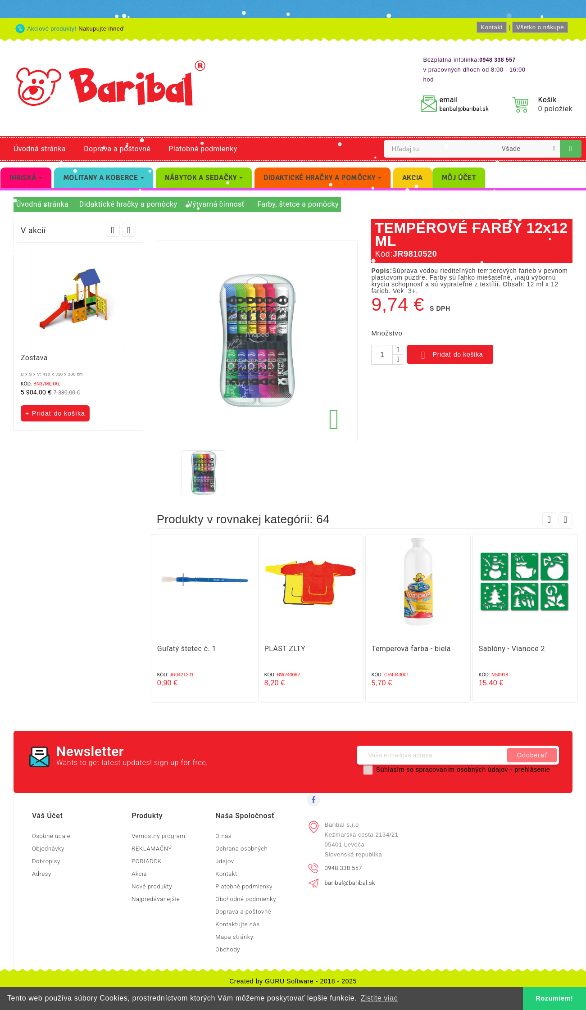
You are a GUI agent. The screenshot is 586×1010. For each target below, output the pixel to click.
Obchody (227, 949)
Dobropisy (46, 861)
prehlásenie (532, 769)
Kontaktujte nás (237, 924)
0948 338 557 (343, 868)
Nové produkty (152, 886)
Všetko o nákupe (540, 27)
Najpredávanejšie (156, 899)
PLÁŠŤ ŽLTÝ (284, 648)
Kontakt (491, 27)
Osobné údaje (51, 836)
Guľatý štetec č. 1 (186, 648)
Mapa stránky (234, 936)
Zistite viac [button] (379, 998)
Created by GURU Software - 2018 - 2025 (293, 981)
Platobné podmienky (202, 149)
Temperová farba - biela (411, 648)
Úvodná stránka (40, 149)
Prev (113, 230)
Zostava (34, 357)
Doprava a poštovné (117, 149)
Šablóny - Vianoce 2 (512, 648)
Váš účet (47, 815)
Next (129, 230)
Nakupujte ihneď (101, 28)
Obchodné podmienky (245, 899)
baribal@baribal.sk (463, 108)
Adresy (41, 873)
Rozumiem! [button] (554, 998)
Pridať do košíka (450, 355)
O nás (223, 836)
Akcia (139, 873)
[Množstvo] (382, 355)
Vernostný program (158, 836)
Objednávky (48, 848)
